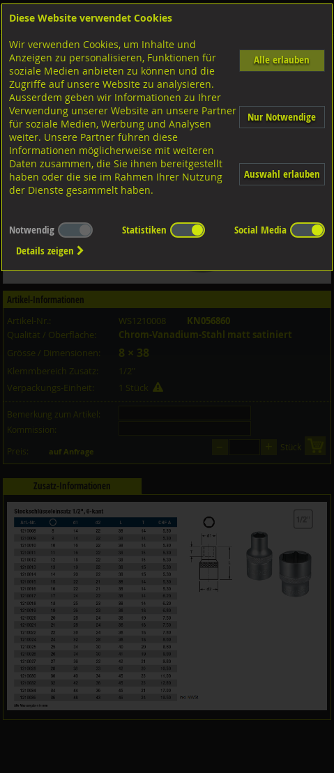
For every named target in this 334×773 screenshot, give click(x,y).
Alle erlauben (282, 59)
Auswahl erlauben (282, 174)
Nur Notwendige (282, 116)
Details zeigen (50, 250)
